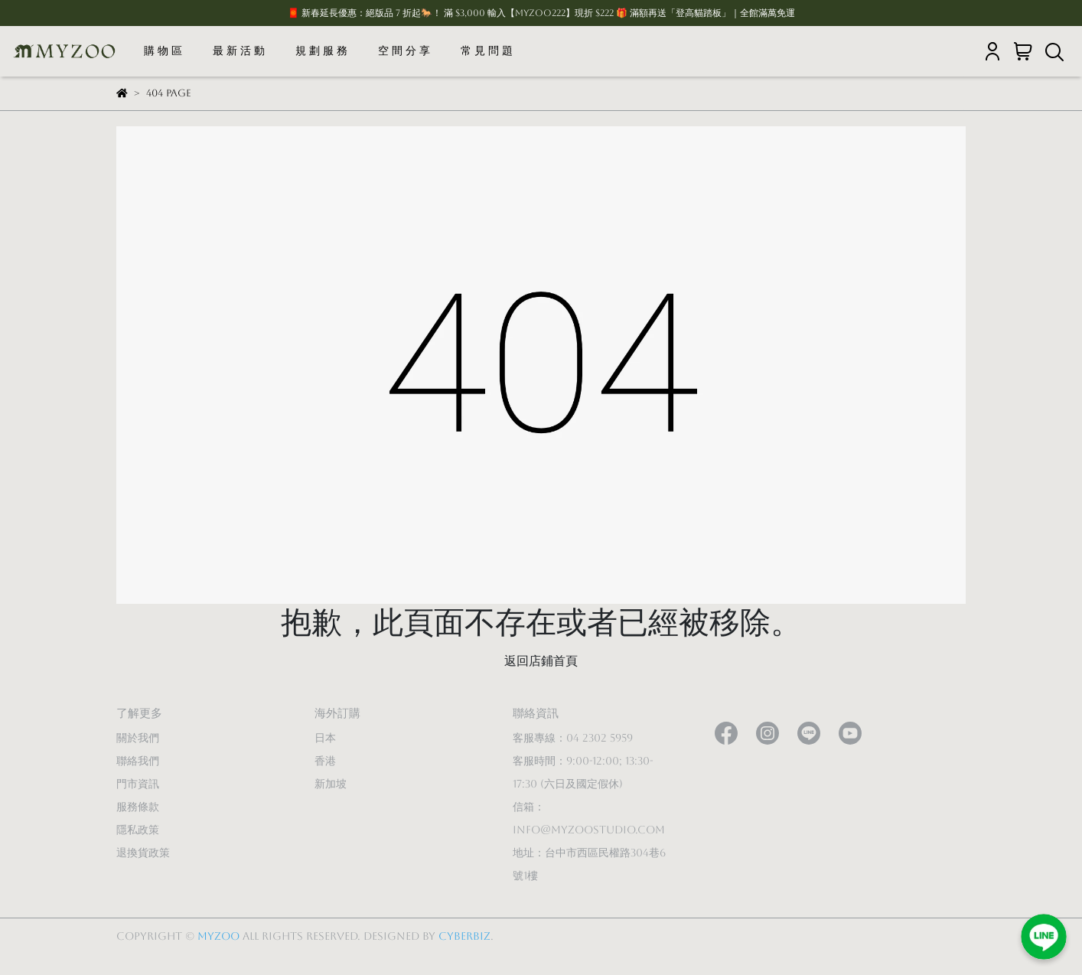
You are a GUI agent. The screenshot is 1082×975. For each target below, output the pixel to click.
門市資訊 (137, 784)
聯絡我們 (137, 761)
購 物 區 (163, 50)
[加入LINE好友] (1044, 937)
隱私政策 (137, 829)
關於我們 (137, 738)
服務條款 (137, 807)
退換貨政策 (143, 852)
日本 (325, 738)
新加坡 (330, 784)
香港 (325, 761)
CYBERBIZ (464, 936)
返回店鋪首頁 (541, 661)
